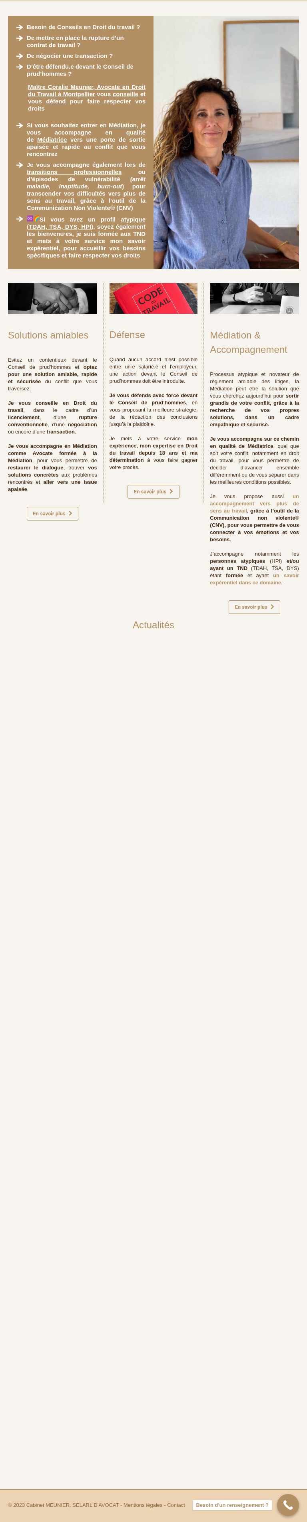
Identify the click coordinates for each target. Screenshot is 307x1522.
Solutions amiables (48, 335)
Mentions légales (143, 1505)
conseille (125, 94)
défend (56, 101)
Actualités (153, 624)
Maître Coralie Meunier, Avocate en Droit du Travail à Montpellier (87, 90)
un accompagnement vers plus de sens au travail (254, 503)
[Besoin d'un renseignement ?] (288, 1505)
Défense (127, 334)
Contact (176, 1505)
